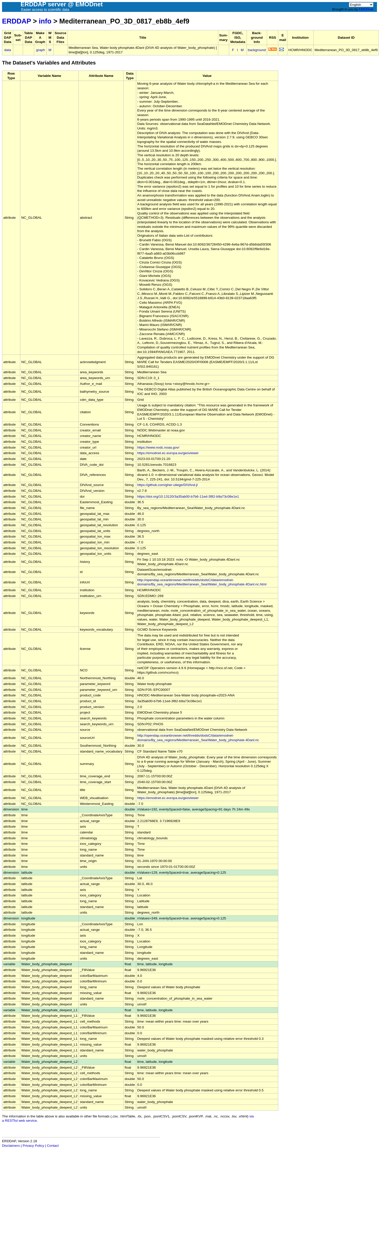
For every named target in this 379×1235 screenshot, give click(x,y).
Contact (53, 1146)
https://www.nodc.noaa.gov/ (158, 447)
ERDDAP (16, 21)
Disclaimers (11, 1146)
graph (40, 50)
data (7, 50)
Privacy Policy (33, 1146)
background (257, 50)
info (45, 21)
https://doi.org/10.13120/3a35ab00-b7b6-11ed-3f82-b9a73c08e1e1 (188, 496)
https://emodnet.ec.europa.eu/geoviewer (168, 453)
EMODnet (366, 9)
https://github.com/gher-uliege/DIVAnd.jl (167, 485)
